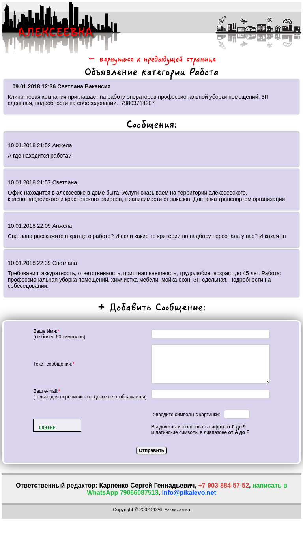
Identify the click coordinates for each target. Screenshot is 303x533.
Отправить (151, 450)
